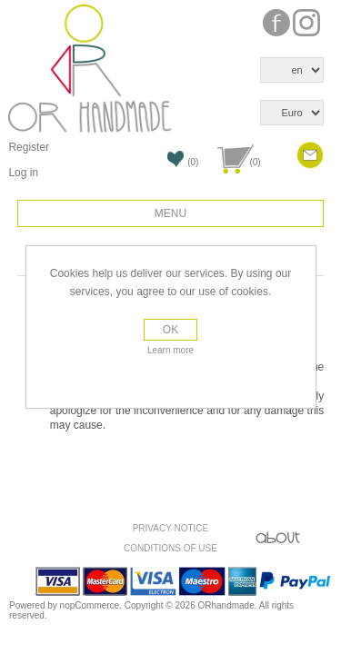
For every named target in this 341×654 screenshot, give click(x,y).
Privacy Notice (171, 528)
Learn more (170, 350)
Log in (23, 172)
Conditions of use (170, 548)
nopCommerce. (92, 605)
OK (170, 329)
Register (28, 147)
